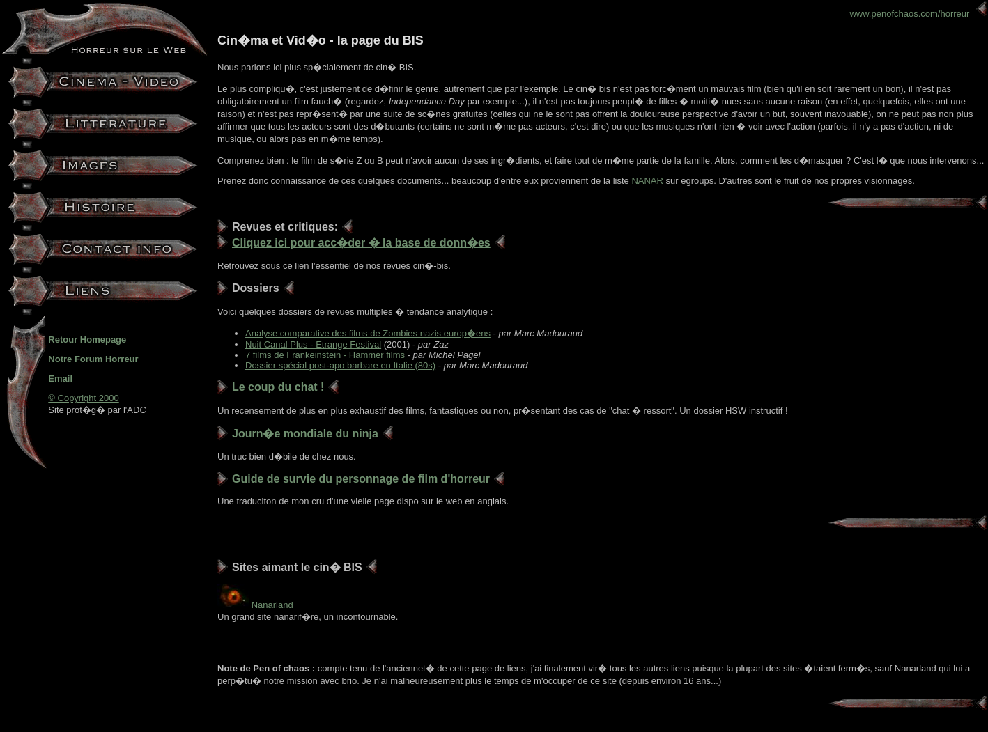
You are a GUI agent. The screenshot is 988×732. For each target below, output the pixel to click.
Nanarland (272, 605)
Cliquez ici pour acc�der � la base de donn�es (361, 243)
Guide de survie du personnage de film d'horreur (361, 479)
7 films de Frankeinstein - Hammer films (325, 355)
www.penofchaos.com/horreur (918, 13)
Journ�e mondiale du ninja (305, 433)
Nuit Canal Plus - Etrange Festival (313, 344)
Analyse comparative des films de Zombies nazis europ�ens (368, 333)
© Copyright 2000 (83, 398)
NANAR (647, 181)
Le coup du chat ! (278, 387)
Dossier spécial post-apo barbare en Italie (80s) (340, 365)
